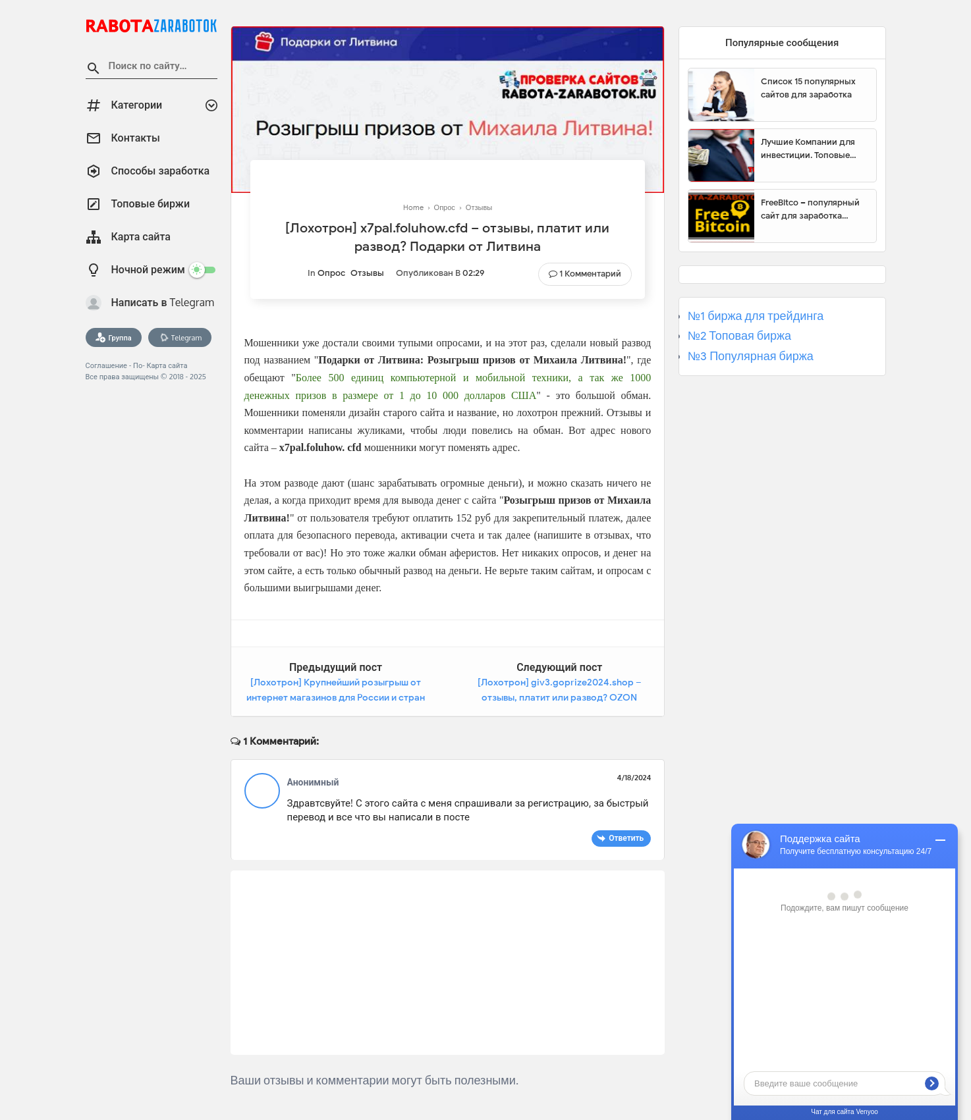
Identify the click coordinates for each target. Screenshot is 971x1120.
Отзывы (367, 273)
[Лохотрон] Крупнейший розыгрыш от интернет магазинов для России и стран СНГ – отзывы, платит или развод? (335, 698)
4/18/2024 (634, 777)
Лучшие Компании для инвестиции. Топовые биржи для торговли (808, 148)
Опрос (331, 273)
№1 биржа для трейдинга (756, 316)
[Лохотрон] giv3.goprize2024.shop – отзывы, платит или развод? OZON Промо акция (560, 698)
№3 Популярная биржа (751, 356)
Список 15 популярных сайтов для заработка (808, 88)
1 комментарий (590, 273)
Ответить (626, 838)
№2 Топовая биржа (739, 336)
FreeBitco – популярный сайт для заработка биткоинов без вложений (813, 209)
